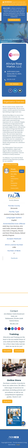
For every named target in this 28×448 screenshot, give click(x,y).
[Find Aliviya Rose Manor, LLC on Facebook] (10, 91)
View (21, 171)
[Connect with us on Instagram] (15, 328)
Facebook (14, 258)
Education (7, 351)
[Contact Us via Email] (22, 328)
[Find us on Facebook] (5, 328)
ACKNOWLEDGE (14, 20)
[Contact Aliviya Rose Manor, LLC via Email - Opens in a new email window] (20, 91)
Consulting (19, 351)
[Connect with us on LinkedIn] (12, 328)
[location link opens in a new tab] (15, 73)
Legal (18, 444)
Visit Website (14, 84)
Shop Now (7, 401)
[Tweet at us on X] (9, 328)
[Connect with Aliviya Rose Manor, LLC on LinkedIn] (15, 91)
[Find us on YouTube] (18, 328)
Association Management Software (14, 437)
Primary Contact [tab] (11, 164)
